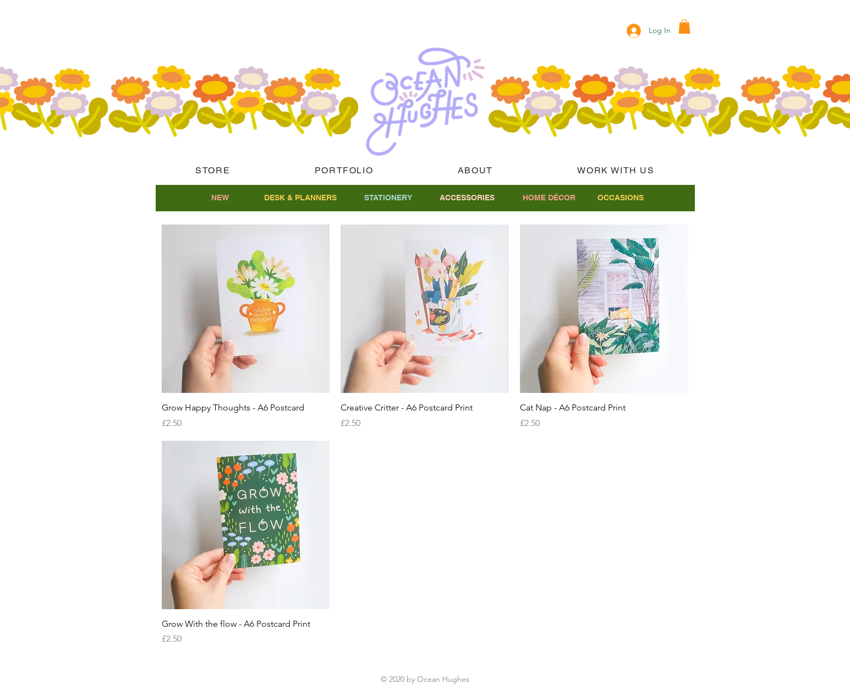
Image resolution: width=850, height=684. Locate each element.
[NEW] (220, 197)
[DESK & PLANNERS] (300, 197)
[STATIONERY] (388, 197)
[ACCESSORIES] (467, 197)
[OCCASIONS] (621, 197)
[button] (684, 26)
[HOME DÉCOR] (549, 197)
